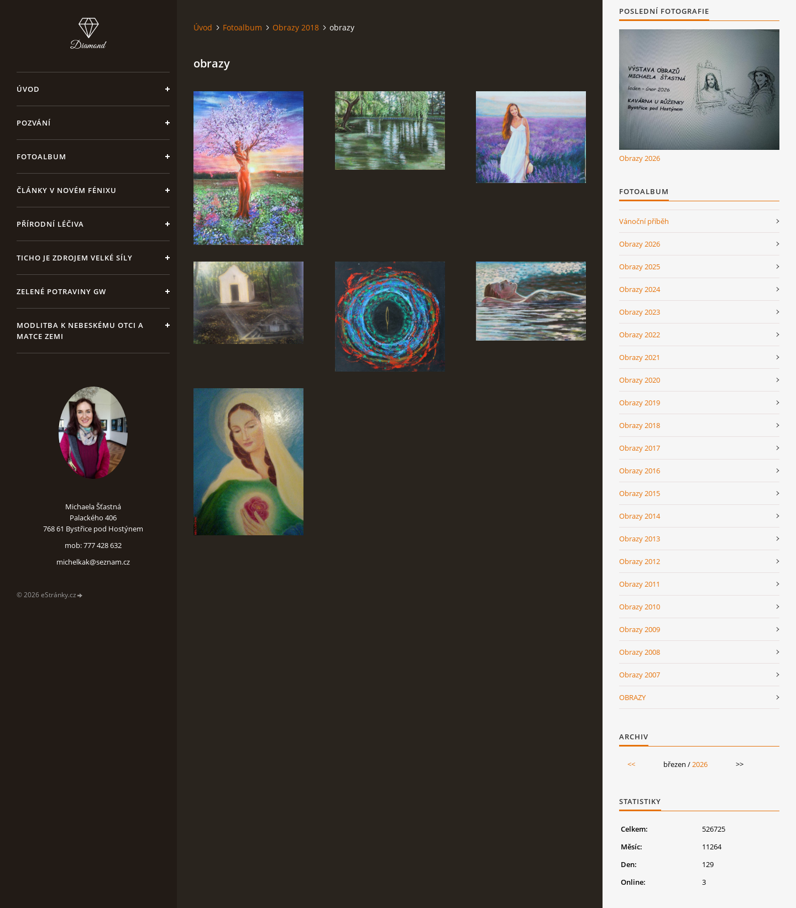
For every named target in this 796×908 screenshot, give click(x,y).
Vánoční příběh (644, 221)
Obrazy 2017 (639, 448)
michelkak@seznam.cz (93, 562)
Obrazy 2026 (639, 158)
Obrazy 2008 (639, 652)
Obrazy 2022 (639, 335)
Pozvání (34, 123)
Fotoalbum (41, 156)
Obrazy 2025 (639, 267)
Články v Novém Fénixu (67, 190)
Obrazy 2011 (639, 584)
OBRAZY (632, 697)
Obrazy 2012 (639, 561)
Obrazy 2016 (639, 471)
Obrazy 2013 (639, 539)
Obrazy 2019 (639, 403)
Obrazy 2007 (639, 675)
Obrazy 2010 (639, 607)
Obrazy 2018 (296, 27)
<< (631, 764)
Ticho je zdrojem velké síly (75, 258)
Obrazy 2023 (639, 312)
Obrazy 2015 (639, 493)
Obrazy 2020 (639, 380)
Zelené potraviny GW (61, 291)
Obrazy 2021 (639, 357)
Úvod (28, 89)
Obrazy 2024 (639, 289)
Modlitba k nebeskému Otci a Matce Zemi (80, 330)
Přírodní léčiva (50, 224)
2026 (700, 764)
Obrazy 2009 (639, 629)
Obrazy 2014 (639, 516)
